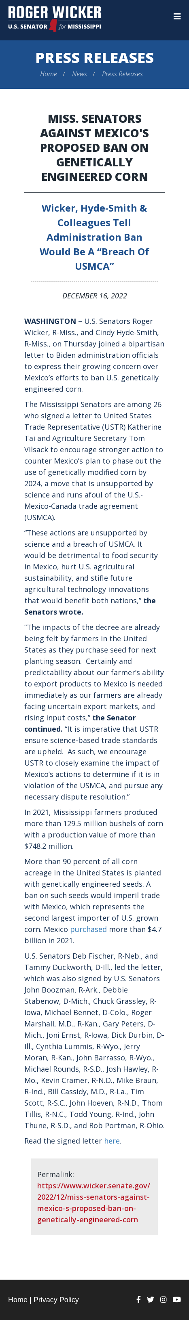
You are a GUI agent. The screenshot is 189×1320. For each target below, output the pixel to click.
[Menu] (177, 16)
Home (48, 73)
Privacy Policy (56, 1300)
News (79, 73)
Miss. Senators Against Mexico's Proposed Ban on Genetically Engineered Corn (94, 147)
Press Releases (94, 57)
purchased (88, 929)
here (112, 1141)
